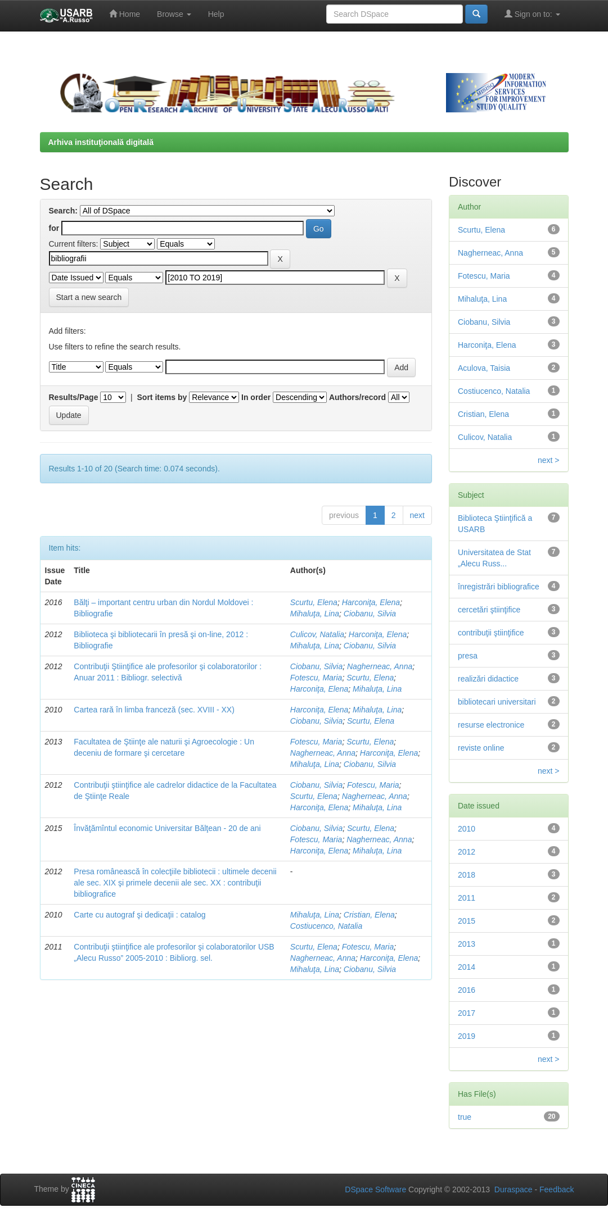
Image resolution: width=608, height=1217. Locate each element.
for (54, 228)
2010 (466, 828)
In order (256, 397)
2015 (466, 920)
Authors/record (357, 397)
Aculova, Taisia (484, 368)
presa (468, 655)
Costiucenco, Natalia (326, 925)
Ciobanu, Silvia (370, 613)
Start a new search (89, 297)
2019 (466, 1036)
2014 (466, 966)
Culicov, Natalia (317, 634)
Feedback (556, 1189)
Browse (174, 14)
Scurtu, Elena (313, 602)
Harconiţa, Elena (371, 602)
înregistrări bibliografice (498, 586)
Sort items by (162, 397)
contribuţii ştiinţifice (491, 632)
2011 (466, 897)
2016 (466, 990)
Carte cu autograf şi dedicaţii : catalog (139, 914)
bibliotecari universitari (497, 701)
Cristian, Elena (369, 914)
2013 (466, 943)
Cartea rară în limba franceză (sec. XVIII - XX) (154, 709)
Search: (63, 210)
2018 (466, 874)
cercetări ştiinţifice (489, 609)
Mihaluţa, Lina (314, 613)
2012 (466, 851)
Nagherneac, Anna (379, 666)
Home (124, 14)
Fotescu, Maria (316, 677)
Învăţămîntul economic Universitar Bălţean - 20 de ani (167, 828)
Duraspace (513, 1189)
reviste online (481, 747)
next (417, 515)
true (464, 1116)
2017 (466, 1013)
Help (216, 14)
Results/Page (73, 397)
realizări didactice (488, 678)
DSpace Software (375, 1189)
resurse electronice (491, 724)
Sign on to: (532, 14)
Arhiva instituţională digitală (101, 142)
